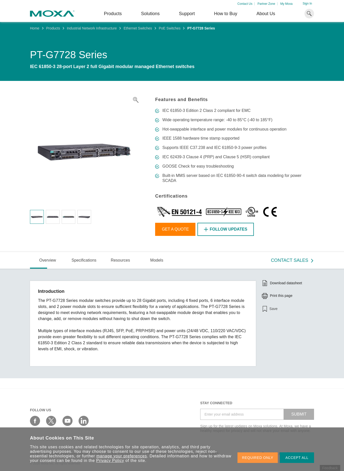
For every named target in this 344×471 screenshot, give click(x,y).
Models (156, 260)
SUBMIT (298, 414)
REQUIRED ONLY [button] (257, 458)
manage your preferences (121, 456)
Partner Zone (266, 3)
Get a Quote (175, 229)
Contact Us (244, 3)
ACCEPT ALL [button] (296, 458)
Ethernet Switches (138, 28)
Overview (47, 260)
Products (53, 28)
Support (187, 13)
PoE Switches (169, 28)
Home (34, 28)
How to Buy (225, 13)
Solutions (150, 13)
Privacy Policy (110, 460)
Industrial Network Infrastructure (92, 28)
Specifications (84, 260)
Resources (120, 260)
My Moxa (286, 3)
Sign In (307, 3)
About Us (265, 13)
